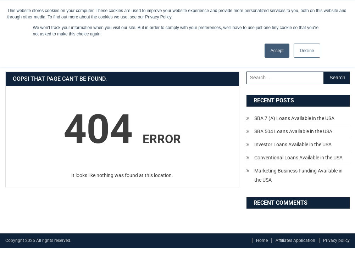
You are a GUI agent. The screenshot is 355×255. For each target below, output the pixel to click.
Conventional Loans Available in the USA (298, 157)
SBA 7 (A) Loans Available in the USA (294, 118)
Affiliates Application (295, 240)
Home (262, 240)
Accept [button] (277, 50)
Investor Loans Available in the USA (293, 144)
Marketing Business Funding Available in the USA (298, 175)
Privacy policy (336, 240)
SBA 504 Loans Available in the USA (293, 131)
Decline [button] (307, 50)
